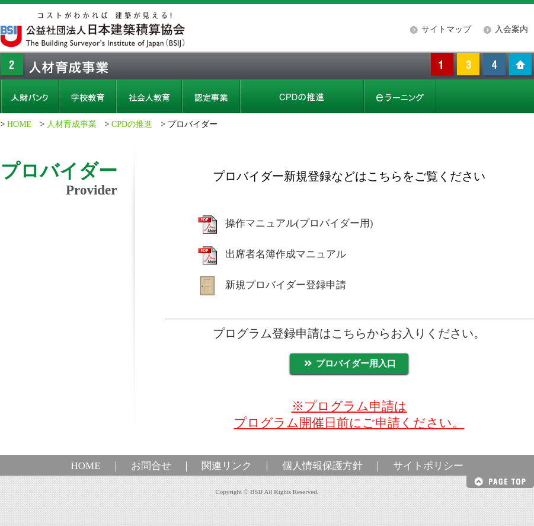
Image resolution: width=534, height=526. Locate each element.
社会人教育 (149, 96)
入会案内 (511, 29)
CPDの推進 (131, 124)
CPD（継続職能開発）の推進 (302, 96)
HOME (19, 124)
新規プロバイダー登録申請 (285, 285)
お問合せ (151, 465)
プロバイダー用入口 (349, 363)
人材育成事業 (72, 124)
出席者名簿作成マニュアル (285, 254)
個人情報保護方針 (322, 465)
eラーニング (400, 96)
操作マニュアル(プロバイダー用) (299, 223)
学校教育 (87, 96)
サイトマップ (446, 29)
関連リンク (227, 465)
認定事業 (211, 96)
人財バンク (30, 96)
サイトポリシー (428, 465)
